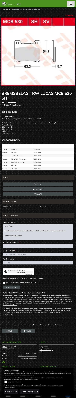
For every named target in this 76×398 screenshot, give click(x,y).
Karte (38, 194)
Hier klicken (21, 272)
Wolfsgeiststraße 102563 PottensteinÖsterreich (9, 348)
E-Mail (38, 184)
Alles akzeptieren (29, 392)
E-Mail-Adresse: (9, 251)
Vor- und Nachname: (11, 242)
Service (41, 352)
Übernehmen (11, 392)
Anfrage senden (12, 287)
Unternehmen (43, 346)
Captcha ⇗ (29, 274)
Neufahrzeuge (44, 348)
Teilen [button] (27, 331)
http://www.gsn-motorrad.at (27, 356)
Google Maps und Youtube (14, 382)
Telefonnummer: (9, 259)
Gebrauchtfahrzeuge (46, 350)
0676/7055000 (31, 353)
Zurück (10, 331)
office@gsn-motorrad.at (29, 358)
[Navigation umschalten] (71, 4)
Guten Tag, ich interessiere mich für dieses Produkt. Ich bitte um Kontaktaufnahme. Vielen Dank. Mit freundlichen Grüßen (38, 232)
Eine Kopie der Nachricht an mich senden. (21, 283)
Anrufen (38, 189)
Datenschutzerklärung (10, 305)
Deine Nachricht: (9, 222)
